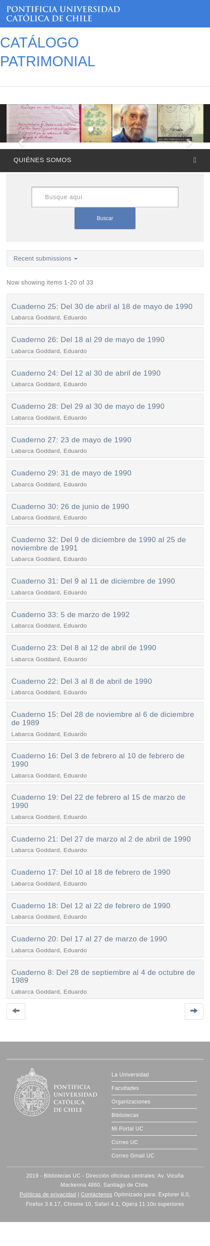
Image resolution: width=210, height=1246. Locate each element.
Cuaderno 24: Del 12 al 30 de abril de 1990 (86, 373)
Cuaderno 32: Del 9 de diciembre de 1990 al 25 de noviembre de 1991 (98, 544)
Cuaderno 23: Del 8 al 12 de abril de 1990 (83, 648)
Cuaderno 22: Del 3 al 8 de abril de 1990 (81, 681)
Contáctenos (96, 1195)
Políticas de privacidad (48, 1195)
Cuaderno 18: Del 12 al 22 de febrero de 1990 (90, 906)
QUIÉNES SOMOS (42, 159)
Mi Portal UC (127, 1129)
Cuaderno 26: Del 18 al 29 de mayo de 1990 (88, 340)
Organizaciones (131, 1102)
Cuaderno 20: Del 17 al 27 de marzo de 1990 (89, 939)
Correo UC (125, 1142)
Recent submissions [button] (46, 258)
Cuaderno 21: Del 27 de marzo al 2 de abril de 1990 (101, 839)
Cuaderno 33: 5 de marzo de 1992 (70, 615)
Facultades (125, 1088)
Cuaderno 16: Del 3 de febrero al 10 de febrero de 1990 (98, 760)
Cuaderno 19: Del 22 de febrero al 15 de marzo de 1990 (98, 801)
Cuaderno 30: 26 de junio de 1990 (70, 506)
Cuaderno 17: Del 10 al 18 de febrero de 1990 (90, 872)
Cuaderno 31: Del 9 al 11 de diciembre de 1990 (93, 581)
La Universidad (130, 1075)
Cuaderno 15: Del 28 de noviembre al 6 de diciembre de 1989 (102, 718)
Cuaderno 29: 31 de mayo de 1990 (71, 473)
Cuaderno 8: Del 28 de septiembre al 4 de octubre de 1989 (103, 976)
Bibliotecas (125, 1115)
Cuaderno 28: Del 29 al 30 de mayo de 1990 (88, 406)
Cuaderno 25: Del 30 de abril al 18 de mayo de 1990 (102, 306)
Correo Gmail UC (133, 1156)
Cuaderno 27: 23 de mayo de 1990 (71, 440)
